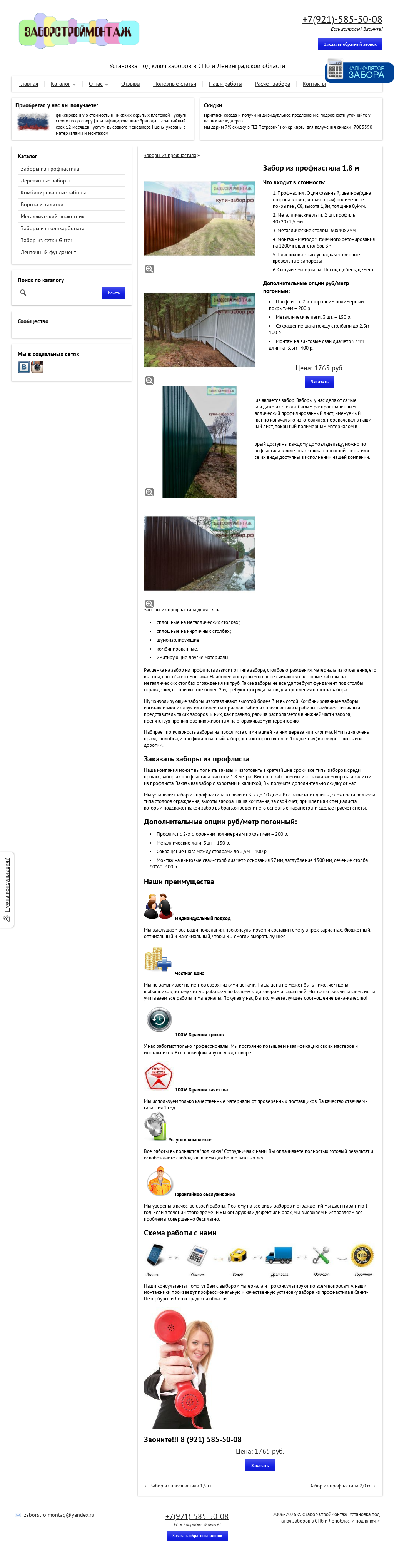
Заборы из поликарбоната (53, 228)
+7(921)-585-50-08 (342, 19)
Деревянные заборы (45, 180)
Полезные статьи (174, 83)
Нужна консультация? (6, 885)
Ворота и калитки (42, 204)
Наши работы (225, 83)
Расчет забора (272, 83)
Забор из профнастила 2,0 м (339, 1485)
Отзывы (130, 83)
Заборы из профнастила (50, 168)
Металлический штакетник (53, 216)
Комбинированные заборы (53, 192)
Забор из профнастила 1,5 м (180, 1485)
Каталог (60, 83)
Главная (28, 83)
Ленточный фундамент (48, 252)
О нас (96, 83)
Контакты (314, 83)
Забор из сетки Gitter (46, 240)
